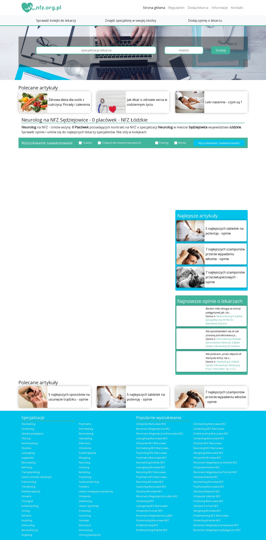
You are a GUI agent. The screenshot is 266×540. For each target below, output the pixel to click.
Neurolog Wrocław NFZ (149, 482)
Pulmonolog (29, 482)
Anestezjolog (29, 443)
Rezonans (85, 525)
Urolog (26, 510)
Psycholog (85, 477)
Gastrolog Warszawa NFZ (151, 486)
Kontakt (237, 7)
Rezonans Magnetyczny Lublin (154, 515)
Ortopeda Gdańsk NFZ (206, 496)
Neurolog (84, 462)
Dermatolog (86, 428)
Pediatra (84, 486)
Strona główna (154, 7)
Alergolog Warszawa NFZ (208, 453)
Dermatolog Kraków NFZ (150, 462)
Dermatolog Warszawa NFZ (209, 424)
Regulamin (176, 7)
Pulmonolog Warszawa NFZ (152, 520)
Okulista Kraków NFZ (205, 477)
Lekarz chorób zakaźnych (37, 477)
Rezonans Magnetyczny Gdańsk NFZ (215, 462)
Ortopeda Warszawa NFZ (151, 424)
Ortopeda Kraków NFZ (206, 467)
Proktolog (84, 510)
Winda (180, 142)
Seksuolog (28, 525)
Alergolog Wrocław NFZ (207, 510)
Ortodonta (85, 448)
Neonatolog (29, 462)
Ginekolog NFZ (145, 501)
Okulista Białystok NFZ (206, 491)
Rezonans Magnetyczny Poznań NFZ (215, 472)
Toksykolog (28, 486)
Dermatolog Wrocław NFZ (208, 482)
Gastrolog (85, 515)
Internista (84, 443)
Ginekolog (28, 428)
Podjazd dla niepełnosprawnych (119, 142)
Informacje (220, 7)
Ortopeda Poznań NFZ (149, 510)
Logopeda (28, 457)
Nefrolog (27, 467)
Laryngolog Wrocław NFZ (150, 467)
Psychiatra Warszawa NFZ (151, 457)
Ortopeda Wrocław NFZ (207, 457)
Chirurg (26, 438)
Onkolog (84, 467)
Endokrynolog (30, 506)
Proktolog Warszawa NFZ (208, 501)
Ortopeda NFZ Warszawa (151, 443)
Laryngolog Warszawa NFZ (151, 438)
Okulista (26, 448)
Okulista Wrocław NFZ (149, 491)
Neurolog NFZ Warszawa (208, 448)
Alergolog (84, 457)
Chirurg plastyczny (90, 535)
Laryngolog (28, 453)
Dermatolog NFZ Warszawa (152, 448)
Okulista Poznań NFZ (205, 506)
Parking (161, 142)
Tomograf (27, 501)
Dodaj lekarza (198, 7)
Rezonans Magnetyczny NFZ (153, 428)
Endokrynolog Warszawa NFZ (210, 433)
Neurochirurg (30, 530)
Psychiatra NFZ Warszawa (151, 477)
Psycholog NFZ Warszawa (151, 453)
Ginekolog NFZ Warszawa (208, 428)
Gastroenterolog (89, 482)
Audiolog (27, 520)
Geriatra (26, 515)
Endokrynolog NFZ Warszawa (210, 515)
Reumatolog (86, 433)
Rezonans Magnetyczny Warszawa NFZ (159, 433)
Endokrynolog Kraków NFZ (151, 530)
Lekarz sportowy (89, 506)
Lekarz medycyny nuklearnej (96, 491)
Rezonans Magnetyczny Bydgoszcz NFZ (217, 530)
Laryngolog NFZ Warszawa (151, 506)
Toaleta (85, 142)
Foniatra (26, 496)
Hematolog (85, 438)
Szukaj (221, 50)
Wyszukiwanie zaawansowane (219, 143)
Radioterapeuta (31, 491)
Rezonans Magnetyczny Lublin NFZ (157, 496)
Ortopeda (84, 496)
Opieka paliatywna (32, 433)
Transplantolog (31, 472)
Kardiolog (84, 472)
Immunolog (85, 530)
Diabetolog (85, 501)
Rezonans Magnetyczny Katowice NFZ (215, 525)
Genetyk (84, 520)
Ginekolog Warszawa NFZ (208, 438)
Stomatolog (28, 424)
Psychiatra (85, 424)
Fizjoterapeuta (87, 453)
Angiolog (27, 535)
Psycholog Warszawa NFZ (208, 486)
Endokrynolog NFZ (147, 525)
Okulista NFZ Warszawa (207, 443)
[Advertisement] (133, 180)
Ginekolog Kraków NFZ (207, 520)
